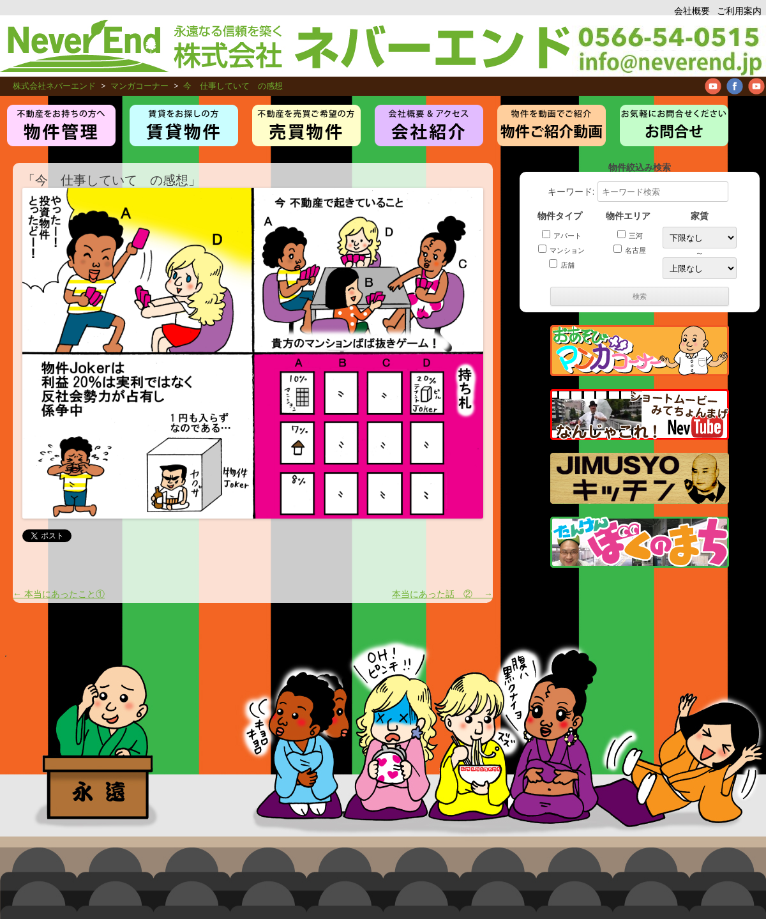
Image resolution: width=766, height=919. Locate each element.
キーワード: (638, 191)
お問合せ (674, 125)
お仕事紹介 (429, 125)
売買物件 (306, 125)
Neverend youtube (713, 86)
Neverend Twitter (756, 86)
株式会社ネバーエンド (286, 46)
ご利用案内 (739, 10)
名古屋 (629, 250)
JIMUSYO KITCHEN (639, 478)
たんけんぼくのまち (639, 542)
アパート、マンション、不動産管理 (669, 46)
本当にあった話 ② (442, 594)
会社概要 (692, 10)
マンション (561, 250)
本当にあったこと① (59, 594)
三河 (630, 235)
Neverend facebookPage (734, 86)
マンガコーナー (639, 350)
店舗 (561, 265)
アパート (562, 235)
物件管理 (61, 125)
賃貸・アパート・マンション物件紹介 (184, 125)
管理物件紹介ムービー (551, 125)
